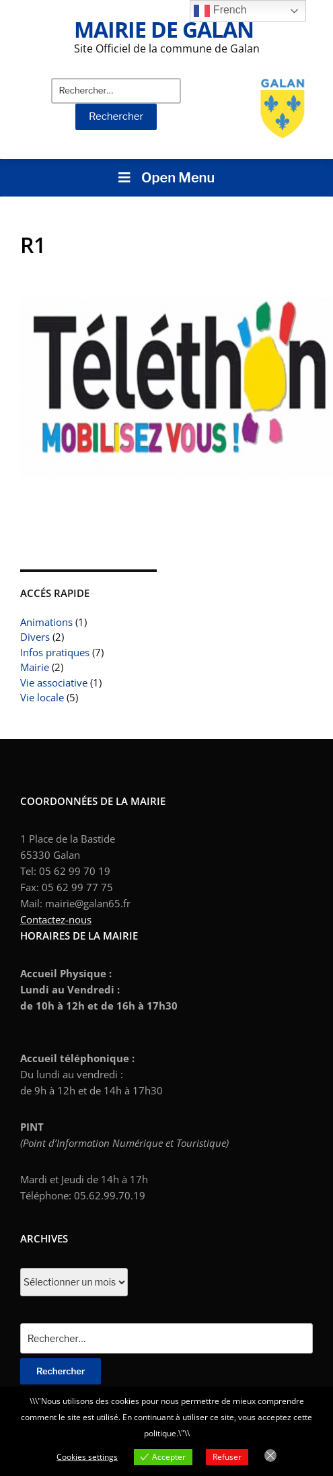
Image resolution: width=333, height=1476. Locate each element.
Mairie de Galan (164, 29)
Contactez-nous (55, 919)
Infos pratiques (54, 652)
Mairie (34, 667)
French (220, 11)
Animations (46, 622)
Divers (35, 636)
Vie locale (42, 697)
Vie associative (53, 682)
